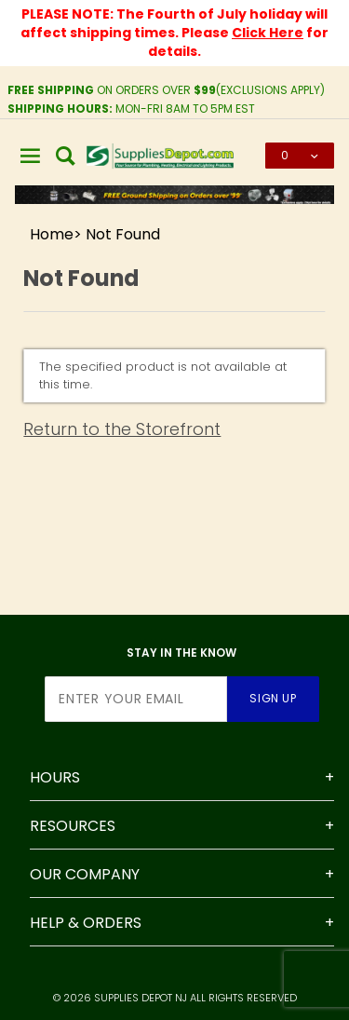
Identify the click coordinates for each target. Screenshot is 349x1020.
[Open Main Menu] (30, 155)
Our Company (85, 874)
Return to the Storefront (122, 429)
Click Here (267, 32)
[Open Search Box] (66, 155)
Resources (72, 825)
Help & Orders (85, 922)
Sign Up (272, 698)
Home (52, 234)
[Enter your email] (136, 699)
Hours (55, 777)
